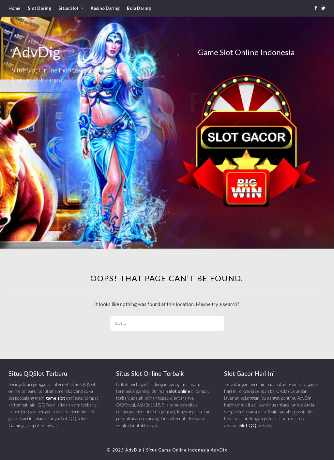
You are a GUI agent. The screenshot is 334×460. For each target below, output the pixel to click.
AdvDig (219, 449)
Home (14, 8)
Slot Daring (39, 8)
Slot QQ (247, 425)
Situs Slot (68, 8)
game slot (55, 398)
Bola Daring (139, 8)
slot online (179, 391)
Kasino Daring (105, 8)
